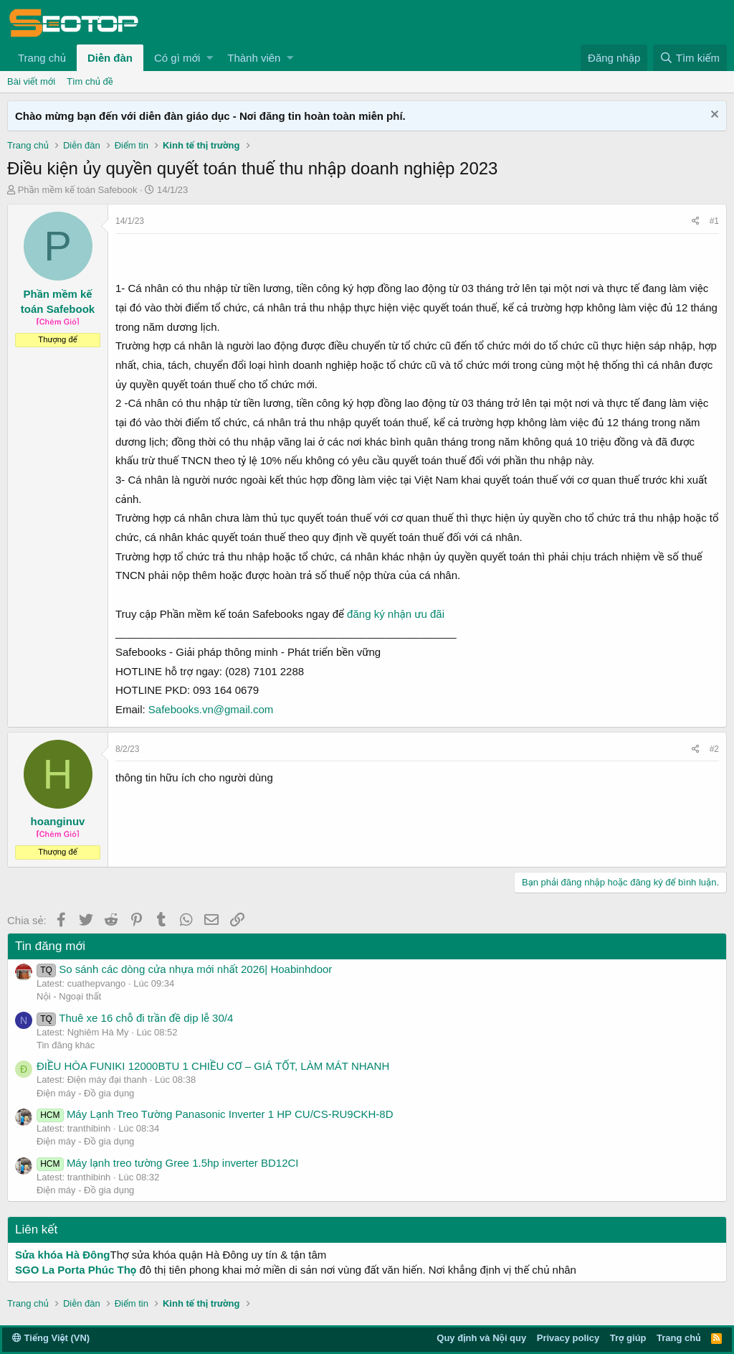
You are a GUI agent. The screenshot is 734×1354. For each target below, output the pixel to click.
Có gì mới (177, 58)
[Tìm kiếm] (690, 57)
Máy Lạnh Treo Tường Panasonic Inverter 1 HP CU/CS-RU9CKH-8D (215, 1114)
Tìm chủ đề (90, 81)
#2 (714, 749)
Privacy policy (568, 1337)
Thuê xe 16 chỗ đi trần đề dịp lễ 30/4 (135, 1018)
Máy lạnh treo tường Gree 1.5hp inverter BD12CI (168, 1163)
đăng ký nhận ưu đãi (395, 614)
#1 (714, 221)
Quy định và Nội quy (481, 1337)
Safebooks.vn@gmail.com (210, 709)
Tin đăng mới (50, 946)
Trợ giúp (628, 1337)
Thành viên (253, 58)
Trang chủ (42, 58)
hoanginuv (58, 821)
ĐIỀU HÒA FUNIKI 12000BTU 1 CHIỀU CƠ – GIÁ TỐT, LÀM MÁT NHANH (213, 1066)
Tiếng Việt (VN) (51, 1337)
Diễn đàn (110, 58)
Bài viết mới (31, 81)
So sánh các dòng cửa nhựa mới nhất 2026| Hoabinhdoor (184, 969)
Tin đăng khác (66, 1045)
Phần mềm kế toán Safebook (78, 189)
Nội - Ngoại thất (69, 996)
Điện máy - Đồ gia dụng (85, 1093)
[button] (209, 57)
